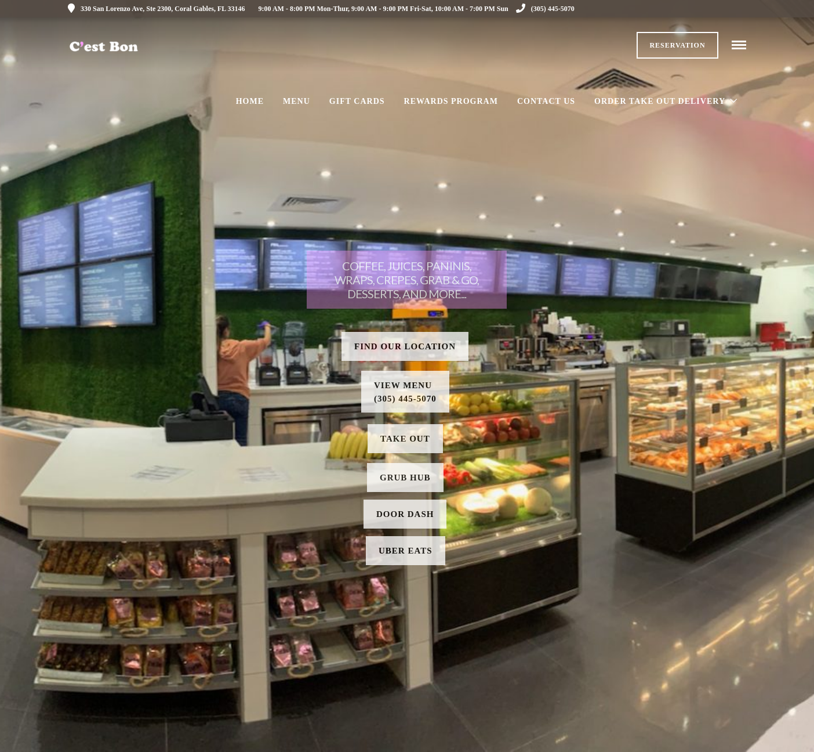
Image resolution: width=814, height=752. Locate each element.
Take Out (405, 438)
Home (250, 101)
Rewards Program (451, 101)
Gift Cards (357, 101)
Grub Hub (405, 477)
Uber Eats (406, 550)
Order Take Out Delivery (659, 101)
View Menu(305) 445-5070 (405, 392)
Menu (296, 101)
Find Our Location (405, 346)
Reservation (677, 45)
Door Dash (405, 514)
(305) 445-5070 (545, 9)
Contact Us (546, 101)
